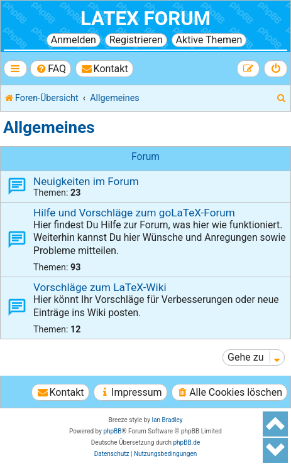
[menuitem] (50, 68)
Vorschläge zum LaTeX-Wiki (100, 287)
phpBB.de (186, 442)
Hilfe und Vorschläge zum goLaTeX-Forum (134, 212)
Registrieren (136, 40)
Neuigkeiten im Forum (86, 181)
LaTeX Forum (145, 18)
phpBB (112, 431)
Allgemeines (49, 127)
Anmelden (73, 40)
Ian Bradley (166, 419)
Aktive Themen (209, 40)
